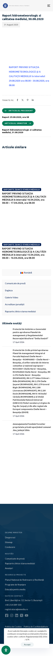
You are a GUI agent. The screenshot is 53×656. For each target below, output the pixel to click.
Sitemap (8, 542)
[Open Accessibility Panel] (5, 650)
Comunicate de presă (14, 558)
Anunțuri (9, 568)
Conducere (10, 547)
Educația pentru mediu (15, 589)
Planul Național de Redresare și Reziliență (24, 579)
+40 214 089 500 (13, 604)
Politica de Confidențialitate (36, 626)
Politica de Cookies (13, 626)
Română (26, 272)
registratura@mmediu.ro (16, 609)
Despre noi (10, 537)
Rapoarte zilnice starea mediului (20, 563)
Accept (27, 644)
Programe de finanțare (15, 584)
